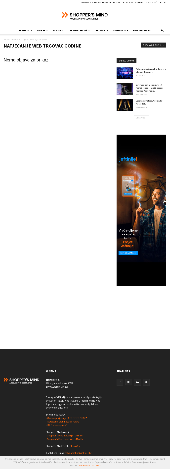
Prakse (42, 30)
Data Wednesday (142, 30)
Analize (58, 30)
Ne (93, 465)
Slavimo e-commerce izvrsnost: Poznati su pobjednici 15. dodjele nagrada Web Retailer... (149, 88)
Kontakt (163, 2)
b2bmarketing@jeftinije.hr (78, 453)
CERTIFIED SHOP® (79, 30)
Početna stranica (11, 39)
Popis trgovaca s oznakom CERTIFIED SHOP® (140, 2)
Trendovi (25, 30)
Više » (98, 465)
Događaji (101, 30)
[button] (162, 30)
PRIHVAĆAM (84, 465)
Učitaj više (141, 117)
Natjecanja (120, 30)
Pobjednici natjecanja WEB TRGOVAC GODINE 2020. (100, 2)
